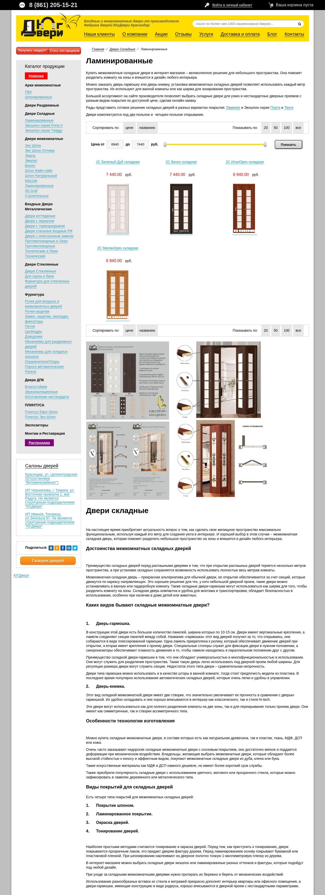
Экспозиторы (36, 425)
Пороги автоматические (44, 367)
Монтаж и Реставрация (45, 433)
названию (147, 128)
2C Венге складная (169, 162)
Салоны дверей (41, 465)
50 (276, 128)
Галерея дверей (48, 561)
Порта (275, 108)
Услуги (206, 34)
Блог (272, 34)
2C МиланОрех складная (279, 162)
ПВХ (28, 92)
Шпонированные (38, 97)
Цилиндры (33, 331)
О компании (134, 34)
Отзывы (183, 34)
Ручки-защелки (37, 311)
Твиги (288, 108)
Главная (98, 49)
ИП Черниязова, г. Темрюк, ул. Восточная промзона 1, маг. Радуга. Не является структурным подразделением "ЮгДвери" (49, 498)
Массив (31, 181)
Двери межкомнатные (44, 139)
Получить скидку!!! (32, 50)
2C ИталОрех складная (224, 162)
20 (266, 128)
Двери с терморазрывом (45, 226)
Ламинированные (39, 120)
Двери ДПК (34, 380)
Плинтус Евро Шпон (41, 412)
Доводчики (33, 336)
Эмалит (31, 161)
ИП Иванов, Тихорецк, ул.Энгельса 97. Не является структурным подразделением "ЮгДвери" (49, 520)
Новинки (36, 76)
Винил (30, 166)
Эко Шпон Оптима (40, 150)
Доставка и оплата (240, 34)
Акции (161, 34)
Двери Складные (40, 114)
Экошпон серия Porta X (44, 125)
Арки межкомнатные (43, 85)
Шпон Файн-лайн (39, 171)
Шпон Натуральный (41, 176)
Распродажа (39, 443)
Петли (30, 326)
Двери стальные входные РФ (48, 231)
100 (287, 128)
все (298, 128)
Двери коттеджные (40, 216)
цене (129, 128)
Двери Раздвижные (42, 105)
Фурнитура (34, 294)
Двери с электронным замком (49, 236)
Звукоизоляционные (41, 392)
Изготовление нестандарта (47, 397)
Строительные (37, 196)
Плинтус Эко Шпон (40, 417)
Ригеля (30, 372)
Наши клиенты (99, 34)
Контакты (294, 34)
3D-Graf (31, 191)
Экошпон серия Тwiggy (43, 130)
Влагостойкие (36, 387)
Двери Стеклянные (41, 264)
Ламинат (233, 108)
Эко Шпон (33, 145)
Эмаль (30, 156)
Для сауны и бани (39, 276)
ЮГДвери (21, 575)
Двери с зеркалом (39, 221)
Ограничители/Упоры (42, 362)
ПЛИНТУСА (34, 405)
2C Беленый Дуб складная (113, 162)
